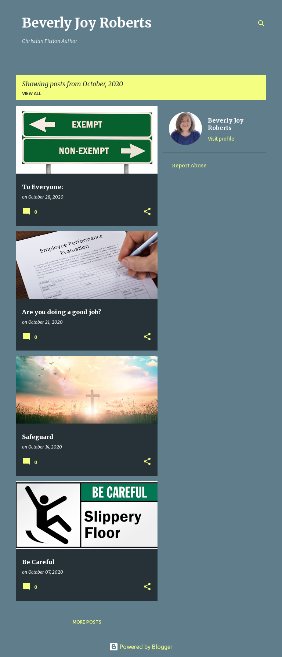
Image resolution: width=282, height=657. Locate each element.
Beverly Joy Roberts (87, 23)
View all (31, 93)
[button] (147, 212)
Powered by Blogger (141, 646)
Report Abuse (189, 165)
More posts (87, 622)
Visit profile (221, 139)
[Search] (261, 23)
